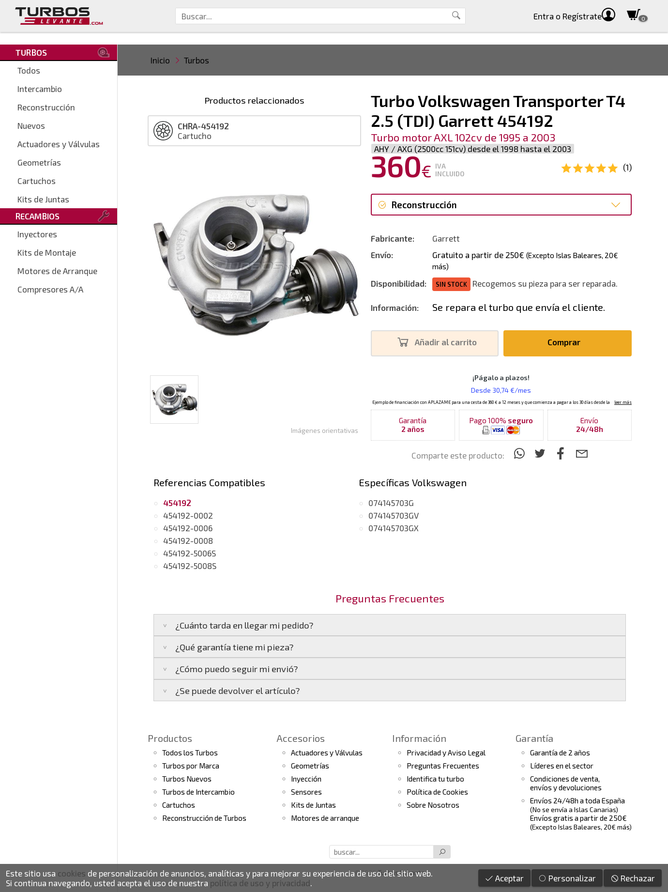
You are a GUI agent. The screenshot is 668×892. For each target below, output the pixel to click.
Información (419, 738)
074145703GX (393, 528)
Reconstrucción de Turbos (204, 818)
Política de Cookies (437, 791)
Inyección (306, 778)
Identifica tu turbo (435, 778)
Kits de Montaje (46, 252)
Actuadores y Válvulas (58, 144)
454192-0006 (188, 528)
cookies (72, 873)
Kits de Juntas (43, 199)
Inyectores (37, 234)
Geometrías (39, 162)
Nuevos (31, 125)
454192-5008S (189, 565)
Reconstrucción (46, 107)
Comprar (566, 342)
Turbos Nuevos (187, 778)
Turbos (196, 60)
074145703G (391, 503)
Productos (170, 738)
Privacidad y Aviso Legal (446, 752)
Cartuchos (36, 180)
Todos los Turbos (190, 752)
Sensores (306, 791)
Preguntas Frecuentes (443, 765)
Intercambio (39, 88)
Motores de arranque (325, 818)
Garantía (534, 738)
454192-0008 (188, 540)
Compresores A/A (50, 289)
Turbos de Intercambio (198, 791)
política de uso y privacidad (260, 883)
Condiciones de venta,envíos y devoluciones (566, 783)
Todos (28, 70)
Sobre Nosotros (433, 804)
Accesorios (300, 738)
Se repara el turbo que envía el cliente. (518, 307)
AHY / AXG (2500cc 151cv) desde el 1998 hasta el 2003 (472, 149)
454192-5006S (189, 553)
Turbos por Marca (190, 765)
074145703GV (393, 515)
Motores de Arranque (57, 271)
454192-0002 (188, 515)
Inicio (160, 60)
